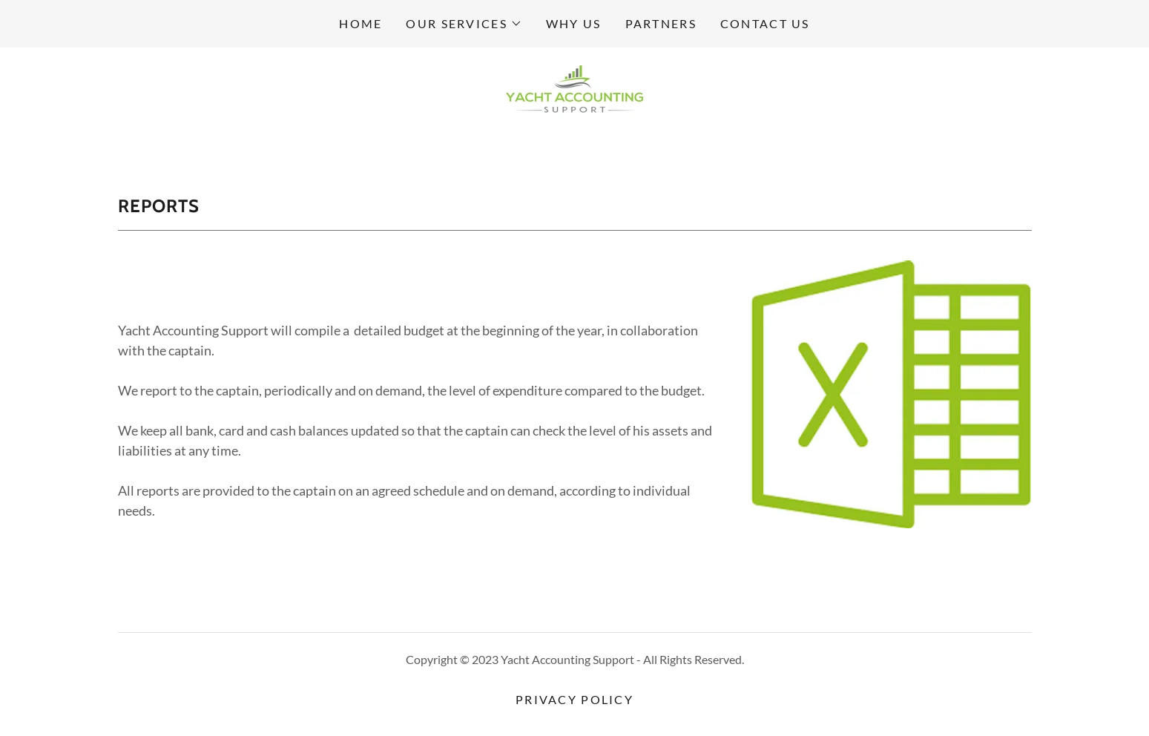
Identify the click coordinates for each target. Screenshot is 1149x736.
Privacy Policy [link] (574, 699)
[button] (463, 24)
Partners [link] (661, 23)
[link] (574, 93)
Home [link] (360, 23)
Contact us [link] (765, 23)
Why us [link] (574, 23)
